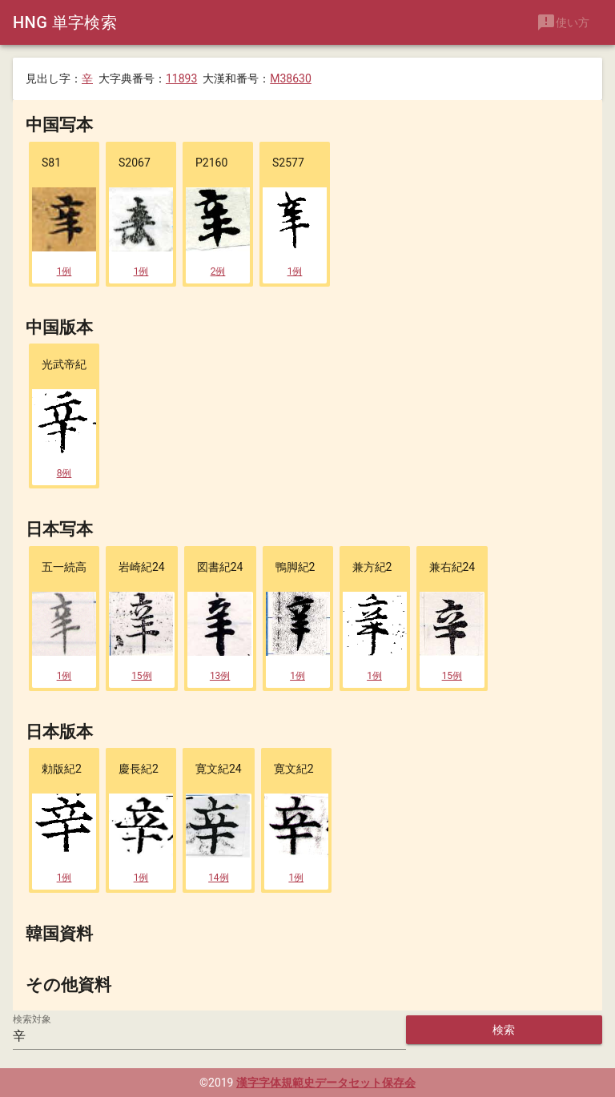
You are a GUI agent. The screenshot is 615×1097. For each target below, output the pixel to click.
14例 (218, 876)
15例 (141, 674)
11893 (181, 77)
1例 (64, 269)
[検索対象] (209, 1035)
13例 (220, 674)
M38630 (291, 77)
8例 (64, 472)
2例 (218, 269)
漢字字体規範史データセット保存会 (326, 1082)
